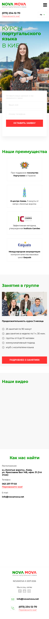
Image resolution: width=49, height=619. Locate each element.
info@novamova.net (13, 497)
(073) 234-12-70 (11, 13)
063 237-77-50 (9, 484)
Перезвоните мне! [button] (11, 16)
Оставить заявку (24, 123)
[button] (44, 14)
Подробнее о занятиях (25, 360)
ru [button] (41, 14)
